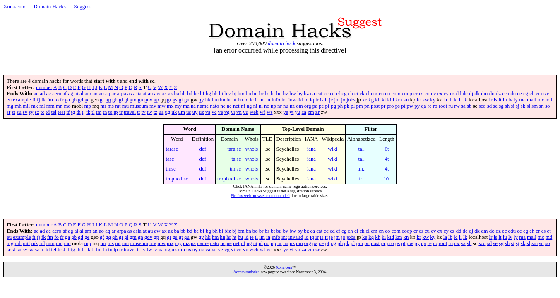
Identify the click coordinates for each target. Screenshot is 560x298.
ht (234, 100)
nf (243, 106)
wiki (332, 149)
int (284, 100)
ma (522, 100)
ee (519, 93)
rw (457, 106)
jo (343, 100)
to (110, 112)
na (193, 106)
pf (327, 106)
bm (241, 93)
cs (421, 93)
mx (170, 106)
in (268, 100)
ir (317, 100)
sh (507, 106)
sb (469, 106)
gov (148, 100)
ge (86, 100)
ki (384, 100)
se (495, 106)
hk (208, 100)
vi (233, 112)
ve (220, 112)
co (387, 93)
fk (43, 100)
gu (187, 100)
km (398, 100)
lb (450, 100)
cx (439, 93)
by (300, 93)
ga (67, 100)
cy (446, 93)
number (44, 87)
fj (38, 100)
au (150, 93)
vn (239, 112)
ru (450, 106)
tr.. (361, 179)
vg (227, 112)
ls (496, 100)
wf (263, 112)
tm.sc (235, 169)
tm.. (361, 169)
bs (267, 93)
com (396, 93)
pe (321, 106)
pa (314, 106)
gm (133, 100)
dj (471, 93)
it (326, 100)
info (276, 100)
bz (306, 93)
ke (364, 100)
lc (455, 100)
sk (523, 106)
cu (427, 93)
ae (48, 93)
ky (432, 100)
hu (240, 100)
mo (67, 106)
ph (340, 106)
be (196, 93)
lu (505, 100)
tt (138, 112)
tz (155, 112)
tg (73, 112)
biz (227, 93)
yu (297, 112)
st (13, 112)
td (48, 112)
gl (126, 100)
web (254, 112)
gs (175, 100)
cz (452, 93)
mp (87, 106)
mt (118, 106)
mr (103, 106)
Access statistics (246, 271)
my (178, 106)
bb (183, 93)
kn (406, 100)
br (261, 93)
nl (261, 106)
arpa (121, 93)
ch (350, 93)
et (549, 93)
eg (525, 93)
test (61, 112)
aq (107, 93)
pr (383, 106)
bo (255, 93)
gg (108, 100)
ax (164, 93)
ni (255, 106)
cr (415, 93)
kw (426, 100)
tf (68, 112)
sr (8, 112)
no (266, 106)
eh (531, 93)
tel (53, 112)
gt (181, 100)
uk (174, 112)
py (417, 106)
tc (42, 112)
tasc (170, 159)
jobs (350, 100)
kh (377, 100)
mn (59, 106)
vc (214, 112)
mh (18, 106)
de (465, 93)
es (543, 93)
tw (149, 112)
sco (481, 106)
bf (202, 93)
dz (498, 93)
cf (338, 93)
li (460, 100)
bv (285, 93)
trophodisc (177, 179)
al (81, 93)
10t (386, 179)
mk (34, 106)
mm (50, 106)
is (322, 100)
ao (101, 93)
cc (326, 93)
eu (9, 100)
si (512, 106)
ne (229, 106)
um (181, 112)
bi (221, 93)
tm (99, 112)
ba (176, 93)
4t (387, 159)
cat (319, 93)
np (273, 106)
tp (116, 112)
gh (115, 100)
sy (31, 112)
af (64, 93)
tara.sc (234, 149)
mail (531, 100)
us (188, 112)
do (492, 93)
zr (317, 112)
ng (249, 106)
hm (215, 100)
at (145, 93)
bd (189, 93)
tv (144, 112)
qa (423, 106)
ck (361, 93)
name (203, 106)
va (207, 112)
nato (214, 106)
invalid (295, 100)
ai (76, 93)
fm (50, 100)
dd (458, 93)
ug (168, 112)
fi (34, 100)
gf (102, 100)
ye (285, 112)
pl (353, 106)
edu (512, 93)
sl (528, 106)
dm (484, 93)
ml (42, 106)
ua (161, 112)
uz (201, 112)
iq (312, 100)
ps (397, 106)
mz (186, 106)
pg (333, 106)
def (202, 149)
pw (409, 106)
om (299, 106)
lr (491, 100)
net (236, 106)
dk (477, 93)
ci (356, 93)
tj (83, 112)
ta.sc (236, 159)
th (79, 112)
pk (346, 106)
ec (504, 93)
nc (222, 106)
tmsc (170, 169)
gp (156, 100)
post (375, 106)
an (95, 93)
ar (113, 93)
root (443, 106)
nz (292, 106)
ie (252, 100)
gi (121, 100)
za (304, 112)
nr (279, 106)
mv (152, 106)
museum (139, 106)
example (22, 100)
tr (121, 112)
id (246, 100)
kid (390, 100)
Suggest (82, 6)
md (549, 100)
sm (534, 106)
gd (80, 100)
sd (489, 106)
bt (273, 93)
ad (42, 93)
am (88, 93)
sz (37, 112)
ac (36, 93)
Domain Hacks (50, 6)
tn (105, 112)
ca (312, 93)
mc (541, 100)
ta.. (361, 149)
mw (162, 106)
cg (343, 93)
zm (311, 112)
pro (390, 106)
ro (435, 106)
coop (407, 93)
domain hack (282, 43)
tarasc (172, 149)
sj (517, 106)
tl (92, 112)
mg (10, 106)
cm (374, 93)
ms (111, 106)
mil (26, 106)
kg (371, 100)
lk (465, 100)
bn (248, 93)
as (129, 93)
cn (381, 93)
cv (433, 93)
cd (332, 93)
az (170, 93)
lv (510, 100)
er (538, 93)
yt (291, 112)
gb (74, 100)
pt (403, 106)
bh (215, 93)
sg (501, 106)
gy (201, 100)
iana (311, 149)
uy (195, 112)
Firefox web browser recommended (260, 195)
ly (516, 100)
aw (157, 93)
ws (269, 112)
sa (463, 106)
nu (285, 106)
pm (359, 106)
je (331, 100)
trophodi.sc (229, 179)
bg (208, 93)
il (256, 100)
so (547, 106)
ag (70, 93)
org (307, 106)
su (19, 112)
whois (251, 149)
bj (234, 93)
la (445, 100)
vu (245, 112)
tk (88, 112)
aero (56, 93)
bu (278, 93)
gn (140, 100)
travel (130, 112)
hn (222, 100)
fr (62, 100)
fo (56, 100)
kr (419, 100)
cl (368, 93)
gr (169, 100)
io (307, 100)
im (262, 100)
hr (228, 100)
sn (541, 106)
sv (25, 112)
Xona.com (14, 6)
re (430, 106)
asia (137, 93)
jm (337, 100)
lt (499, 100)
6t (387, 149)
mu (125, 106)
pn (367, 106)
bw (292, 93)
